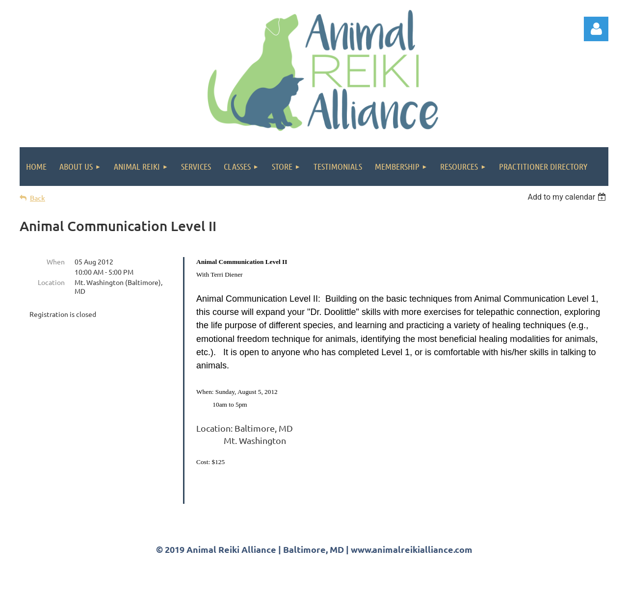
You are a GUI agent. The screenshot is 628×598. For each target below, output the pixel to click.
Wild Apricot (491, 586)
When (56, 261)
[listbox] (567, 197)
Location (51, 282)
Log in (596, 29)
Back (37, 198)
